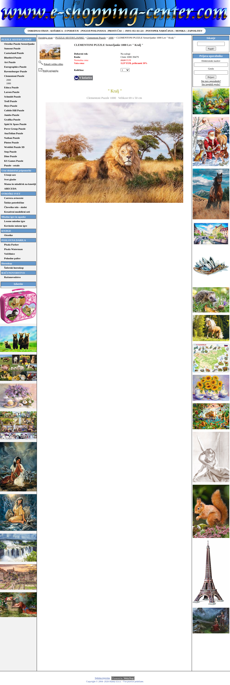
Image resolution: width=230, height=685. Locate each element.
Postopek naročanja (159, 31)
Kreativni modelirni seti (17, 211)
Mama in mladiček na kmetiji (20, 184)
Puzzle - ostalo (11, 165)
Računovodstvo (12, 277)
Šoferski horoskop (14, 267)
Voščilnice (9, 253)
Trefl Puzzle (10, 101)
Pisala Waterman (13, 249)
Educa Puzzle (11, 87)
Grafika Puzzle (12, 119)
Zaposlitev (195, 31)
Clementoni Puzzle (14, 76)
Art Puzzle (10, 62)
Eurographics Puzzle (15, 66)
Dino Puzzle (10, 156)
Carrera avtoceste (13, 198)
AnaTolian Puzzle (13, 133)
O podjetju (72, 31)
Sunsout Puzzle (12, 48)
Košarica (56, 31)
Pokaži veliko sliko (53, 64)
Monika (181, 31)
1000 (8, 83)
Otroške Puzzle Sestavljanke (19, 43)
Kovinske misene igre (15, 225)
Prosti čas (115, 31)
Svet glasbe (10, 179)
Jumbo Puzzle (11, 115)
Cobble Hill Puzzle (14, 110)
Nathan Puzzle (12, 137)
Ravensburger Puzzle (15, 71)
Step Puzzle (10, 151)
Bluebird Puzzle (12, 57)
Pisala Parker (11, 244)
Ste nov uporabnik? (211, 81)
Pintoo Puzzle (11, 142)
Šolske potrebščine (14, 202)
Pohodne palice (12, 258)
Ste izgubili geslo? (211, 84)
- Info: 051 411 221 (134, 31)
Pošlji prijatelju (50, 70)
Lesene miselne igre (14, 221)
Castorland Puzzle (14, 53)
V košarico (85, 77)
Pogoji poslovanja (93, 31)
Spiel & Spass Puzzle (15, 124)
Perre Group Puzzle (14, 128)
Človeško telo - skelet (15, 207)
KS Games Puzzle (13, 160)
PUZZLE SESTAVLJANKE (70, 37)
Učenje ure (10, 174)
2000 (8, 80)
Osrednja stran (38, 31)
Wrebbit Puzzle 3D (14, 147)
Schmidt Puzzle (12, 96)
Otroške (8, 235)
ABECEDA (10, 188)
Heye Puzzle (10, 105)
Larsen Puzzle (11, 92)
